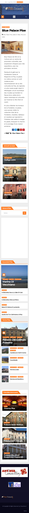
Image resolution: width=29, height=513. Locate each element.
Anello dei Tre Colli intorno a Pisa (12, 314)
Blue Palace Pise (14, 30)
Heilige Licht (9, 160)
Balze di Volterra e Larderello (10, 307)
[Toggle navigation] (14, 16)
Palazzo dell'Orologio (13, 441)
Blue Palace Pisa (18, 133)
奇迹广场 (7, 133)
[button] (26, 16)
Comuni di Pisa (6, 337)
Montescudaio (14, 369)
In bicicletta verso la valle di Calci (12, 292)
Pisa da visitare (18, 279)
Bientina (8, 195)
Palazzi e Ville (13, 337)
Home (25, 510)
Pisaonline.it (23, 506)
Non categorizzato (8, 157)
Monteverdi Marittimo (17, 379)
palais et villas (16, 34)
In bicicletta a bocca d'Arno (10, 300)
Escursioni (11, 279)
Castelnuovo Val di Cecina (18, 353)
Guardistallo (13, 360)
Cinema (5, 406)
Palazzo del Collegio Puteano (14, 341)
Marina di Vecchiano (8, 283)
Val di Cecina (13, 350)
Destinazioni (5, 279)
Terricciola (9, 177)
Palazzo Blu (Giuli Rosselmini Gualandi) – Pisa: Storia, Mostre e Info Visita (14, 458)
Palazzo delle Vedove (13, 425)
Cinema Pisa (9, 408)
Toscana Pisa (19, 337)
